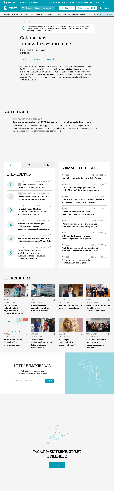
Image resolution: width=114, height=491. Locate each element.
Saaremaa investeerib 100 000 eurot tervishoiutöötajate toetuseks (51, 122)
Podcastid (39, 14)
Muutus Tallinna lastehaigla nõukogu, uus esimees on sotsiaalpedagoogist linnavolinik (33, 226)
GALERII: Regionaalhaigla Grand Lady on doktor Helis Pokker (98, 308)
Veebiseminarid (64, 14)
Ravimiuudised (27, 14)
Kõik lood (15, 14)
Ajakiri (82, 14)
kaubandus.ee (95, 2)
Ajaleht (75, 14)
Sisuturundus (24, 119)
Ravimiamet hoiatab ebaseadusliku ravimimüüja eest (13, 342)
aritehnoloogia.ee (82, 2)
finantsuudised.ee (68, 2)
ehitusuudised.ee (54, 2)
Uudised (21, 181)
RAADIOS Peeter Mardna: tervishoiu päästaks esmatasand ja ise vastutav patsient (33, 211)
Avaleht (7, 14)
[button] (27, 381)
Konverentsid (50, 14)
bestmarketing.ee (34, 2)
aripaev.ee (23, 2)
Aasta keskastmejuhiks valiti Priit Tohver (81, 178)
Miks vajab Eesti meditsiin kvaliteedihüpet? (66, 342)
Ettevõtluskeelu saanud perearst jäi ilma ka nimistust (40, 308)
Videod (89, 14)
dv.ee (44, 2)
